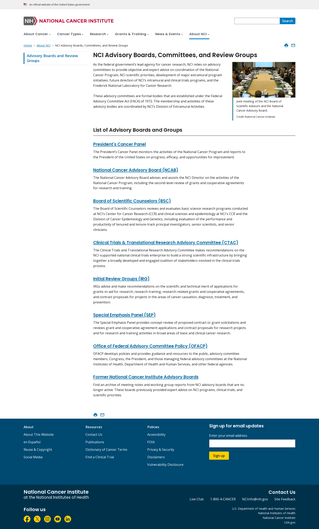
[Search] (287, 21)
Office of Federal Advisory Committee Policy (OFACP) (150, 346)
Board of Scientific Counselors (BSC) (132, 201)
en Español (32, 442)
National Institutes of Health (276, 513)
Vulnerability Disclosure (165, 464)
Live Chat (197, 499)
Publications (94, 442)
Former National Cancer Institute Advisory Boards (146, 377)
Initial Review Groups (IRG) (121, 279)
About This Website (39, 434)
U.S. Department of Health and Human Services (263, 509)
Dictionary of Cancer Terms (106, 449)
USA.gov (289, 522)
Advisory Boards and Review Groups (52, 58)
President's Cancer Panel (119, 144)
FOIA (151, 442)
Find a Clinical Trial (99, 457)
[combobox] (257, 21)
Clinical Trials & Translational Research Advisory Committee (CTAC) (165, 242)
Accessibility (156, 434)
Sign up (219, 455)
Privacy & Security (160, 449)
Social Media (33, 457)
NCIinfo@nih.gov (255, 499)
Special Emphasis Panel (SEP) (124, 315)
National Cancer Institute (279, 518)
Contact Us (93, 434)
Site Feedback (284, 499)
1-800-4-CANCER (223, 499)
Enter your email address (228, 435)
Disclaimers (156, 457)
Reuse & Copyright (38, 449)
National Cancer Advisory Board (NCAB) (135, 170)
